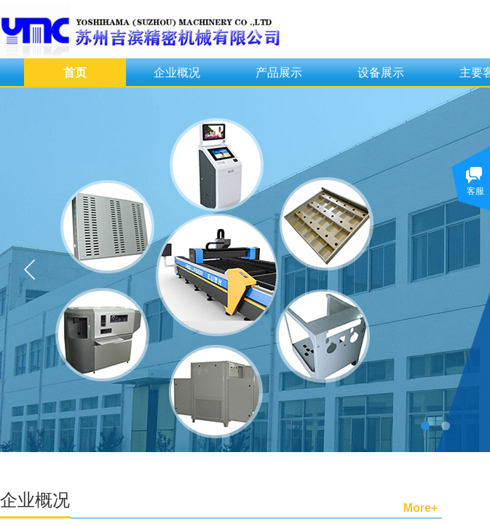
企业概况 (177, 72)
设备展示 (380, 72)
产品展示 (279, 72)
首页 (75, 72)
